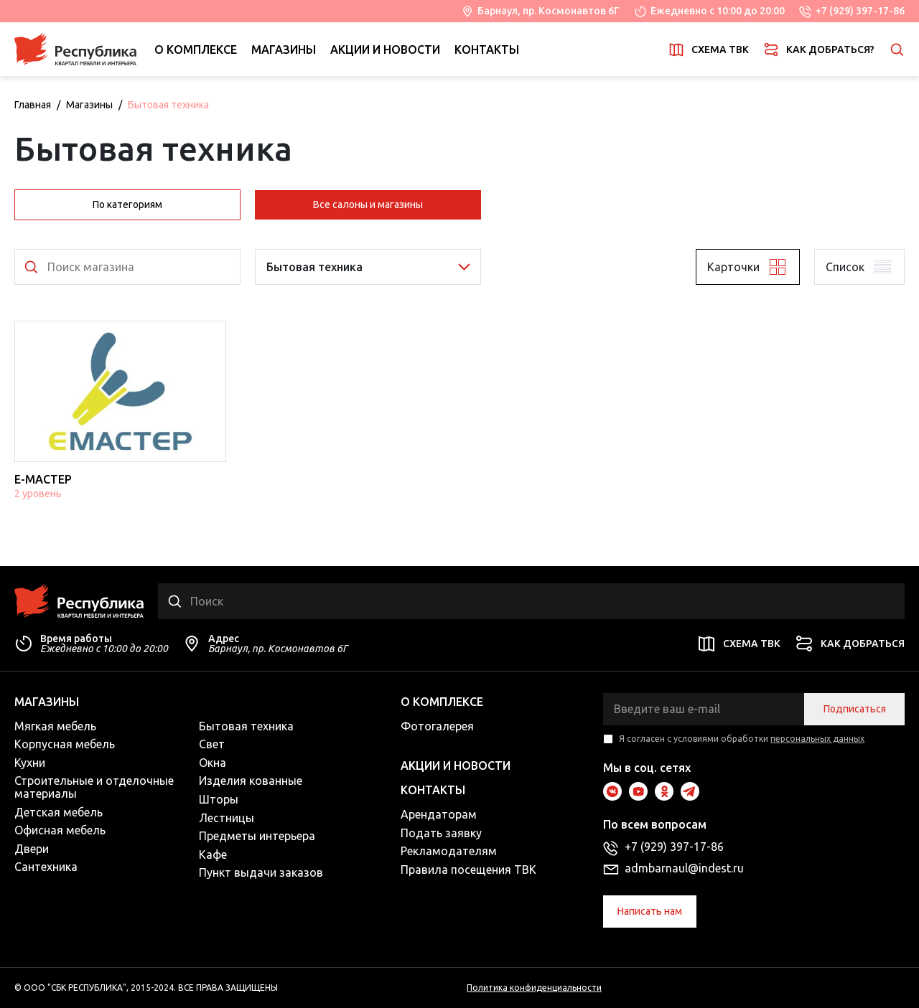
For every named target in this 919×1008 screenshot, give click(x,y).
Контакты (486, 49)
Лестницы (226, 817)
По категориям (127, 204)
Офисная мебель (60, 830)
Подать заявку (441, 832)
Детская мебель (58, 812)
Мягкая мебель (55, 726)
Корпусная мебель (64, 744)
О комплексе (195, 49)
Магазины (283, 49)
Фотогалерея (437, 726)
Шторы (218, 799)
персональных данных (817, 738)
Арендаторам (439, 814)
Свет (212, 744)
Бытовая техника (246, 726)
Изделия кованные (250, 780)
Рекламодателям (449, 850)
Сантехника (46, 866)
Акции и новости (385, 49)
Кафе (213, 854)
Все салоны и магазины (368, 204)
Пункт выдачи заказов (261, 872)
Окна (212, 762)
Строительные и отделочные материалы (94, 787)
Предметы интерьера (257, 835)
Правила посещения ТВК (468, 869)
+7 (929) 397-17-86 (860, 11)
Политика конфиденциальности (534, 987)
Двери (31, 848)
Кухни (29, 762)
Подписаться (855, 709)
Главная (32, 104)
